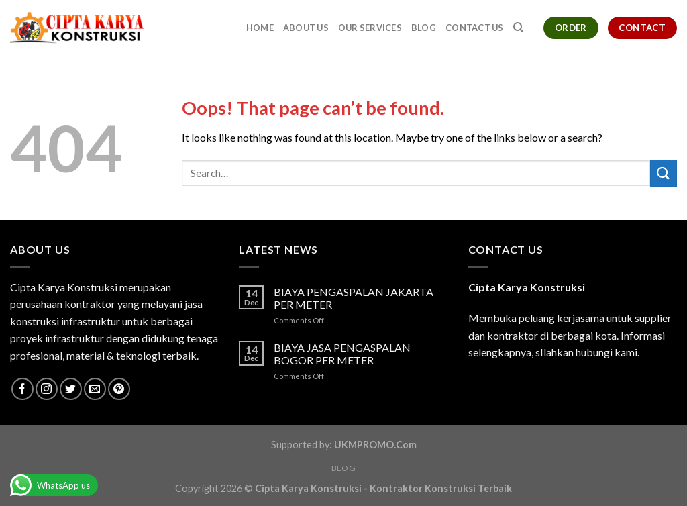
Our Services (370, 27)
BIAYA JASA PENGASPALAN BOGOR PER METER (342, 353)
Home (260, 27)
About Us (306, 27)
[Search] (518, 27)
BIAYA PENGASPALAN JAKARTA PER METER (353, 298)
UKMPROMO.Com (375, 444)
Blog (423, 27)
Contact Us (474, 27)
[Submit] (663, 173)
